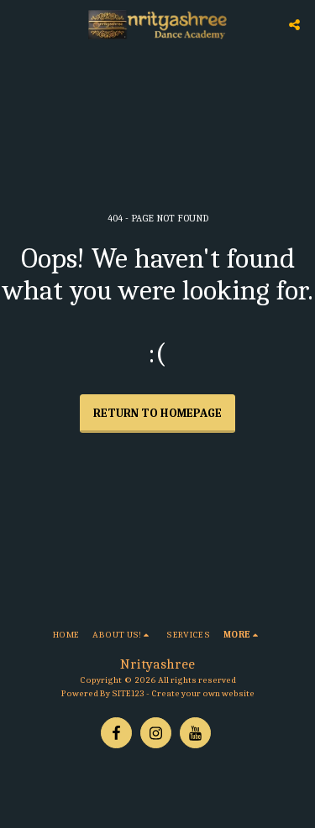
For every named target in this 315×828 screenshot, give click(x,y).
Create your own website (203, 693)
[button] (18, 23)
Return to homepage (157, 413)
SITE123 (128, 693)
